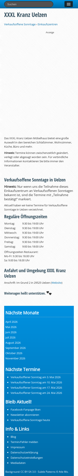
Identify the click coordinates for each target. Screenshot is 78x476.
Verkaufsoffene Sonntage (20, 24)
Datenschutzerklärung (24, 452)
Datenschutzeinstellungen (27, 457)
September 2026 (15, 348)
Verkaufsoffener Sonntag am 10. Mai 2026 (36, 382)
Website (57, 283)
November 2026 (15, 358)
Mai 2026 (10, 327)
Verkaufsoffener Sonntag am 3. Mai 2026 (36, 377)
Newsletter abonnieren (25, 415)
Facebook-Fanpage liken (26, 409)
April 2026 (11, 322)
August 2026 (13, 343)
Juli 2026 (10, 337)
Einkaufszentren (48, 24)
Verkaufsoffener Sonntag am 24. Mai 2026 (36, 393)
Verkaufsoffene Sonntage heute (30, 420)
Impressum (18, 447)
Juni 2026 (10, 332)
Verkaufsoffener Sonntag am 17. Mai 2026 (36, 387)
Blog (13, 437)
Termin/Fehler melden (24, 442)
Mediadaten (18, 463)
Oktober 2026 (13, 353)
